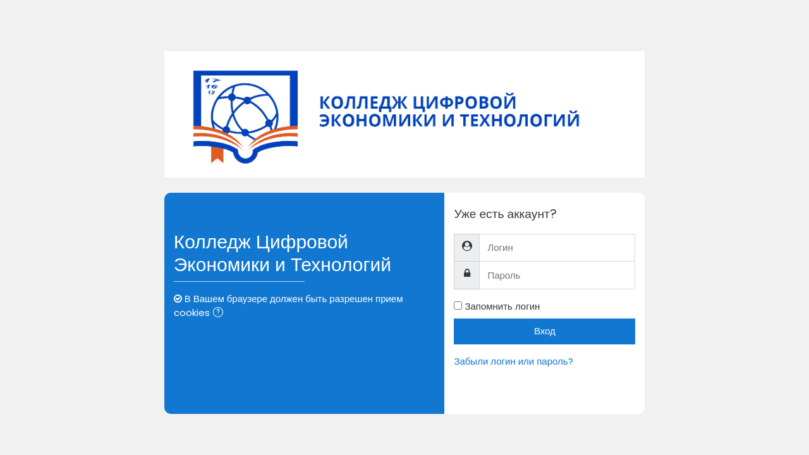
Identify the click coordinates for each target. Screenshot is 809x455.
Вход (545, 330)
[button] (220, 314)
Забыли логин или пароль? (513, 361)
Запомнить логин (502, 306)
